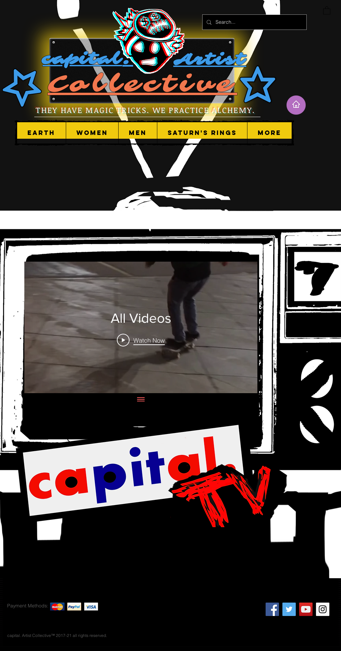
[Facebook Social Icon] (272, 609)
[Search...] (254, 22)
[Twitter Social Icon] (289, 609)
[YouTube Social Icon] (306, 609)
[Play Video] (141, 340)
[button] (92, 133)
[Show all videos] (141, 400)
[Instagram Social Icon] (322, 609)
